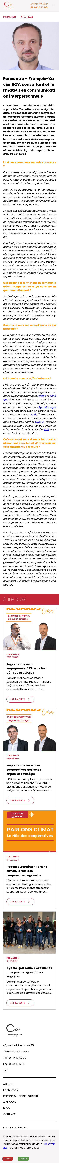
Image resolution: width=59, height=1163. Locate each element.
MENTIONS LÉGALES (15, 1127)
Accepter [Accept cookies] (23, 1159)
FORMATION (10, 1090)
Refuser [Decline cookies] (7, 1159)
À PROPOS (9, 1102)
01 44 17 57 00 (39, 7)
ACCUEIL (8, 1084)
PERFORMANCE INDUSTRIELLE (21, 1096)
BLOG (6, 1108)
